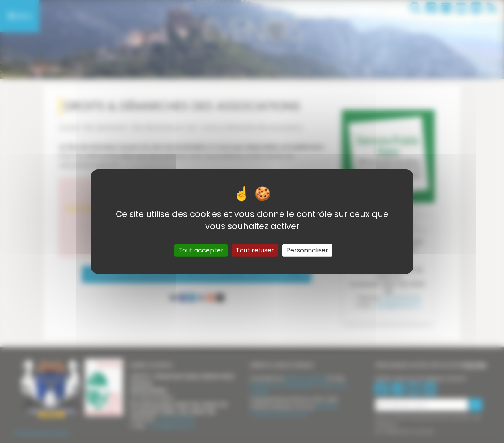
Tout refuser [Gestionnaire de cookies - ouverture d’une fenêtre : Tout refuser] (255, 250)
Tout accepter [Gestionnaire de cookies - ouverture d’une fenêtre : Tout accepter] (201, 250)
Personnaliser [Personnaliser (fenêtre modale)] (307, 250)
